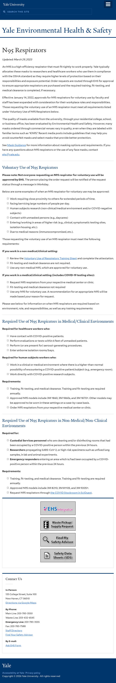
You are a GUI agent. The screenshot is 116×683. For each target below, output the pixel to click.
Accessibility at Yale (13, 673)
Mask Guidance (16, 145)
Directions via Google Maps (21, 602)
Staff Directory (14, 630)
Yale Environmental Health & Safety (57, 30)
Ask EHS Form (13, 645)
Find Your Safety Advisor (19, 634)
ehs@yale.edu (10, 154)
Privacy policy (33, 673)
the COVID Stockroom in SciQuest (71, 492)
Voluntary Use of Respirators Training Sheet (50, 258)
